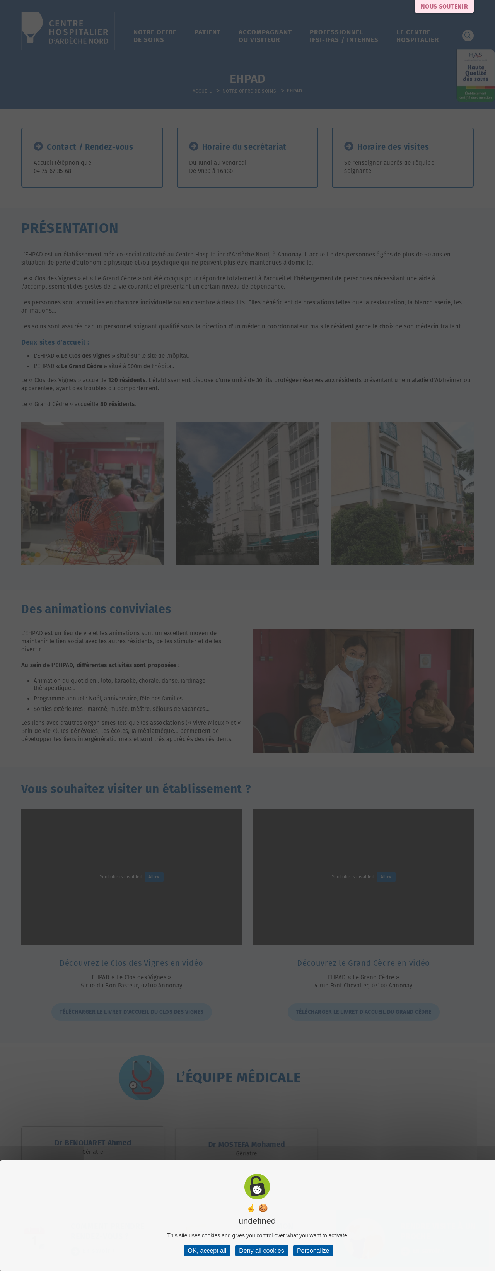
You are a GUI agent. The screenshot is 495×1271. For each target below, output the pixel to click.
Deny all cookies (261, 1250)
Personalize (313, 1250)
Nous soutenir (444, 6)
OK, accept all (207, 1250)
